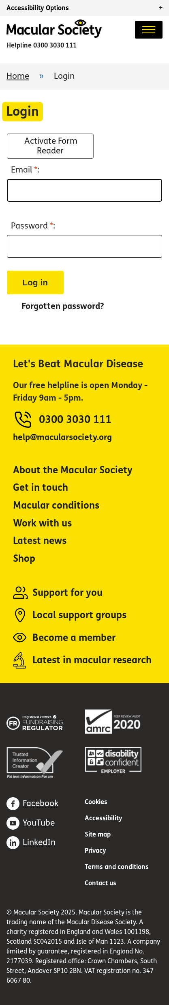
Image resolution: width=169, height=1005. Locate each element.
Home (17, 76)
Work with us (42, 523)
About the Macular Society (73, 470)
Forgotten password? (62, 306)
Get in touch (40, 488)
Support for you (67, 593)
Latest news (39, 541)
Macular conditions (56, 505)
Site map (98, 834)
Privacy (95, 850)
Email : (25, 170)
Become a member (74, 638)
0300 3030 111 (55, 45)
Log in (35, 282)
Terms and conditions (117, 867)
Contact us (100, 883)
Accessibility (103, 818)
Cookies (96, 802)
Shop (24, 559)
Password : (33, 226)
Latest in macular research (92, 660)
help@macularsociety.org (62, 437)
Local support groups (79, 615)
